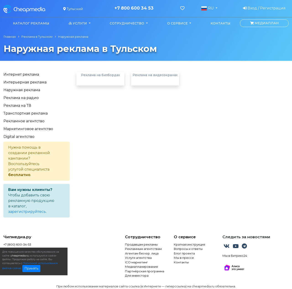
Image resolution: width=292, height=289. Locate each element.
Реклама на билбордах (100, 75)
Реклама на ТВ (17, 105)
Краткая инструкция (189, 244)
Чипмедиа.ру (17, 237)
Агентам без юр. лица (142, 253)
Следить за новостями (246, 237)
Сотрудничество (142, 237)
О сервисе (185, 237)
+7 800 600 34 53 (134, 8)
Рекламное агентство (23, 121)
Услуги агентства (138, 258)
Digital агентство (18, 136)
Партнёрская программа (144, 271)
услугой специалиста (29, 169)
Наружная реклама (21, 90)
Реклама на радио (21, 98)
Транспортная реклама (25, 113)
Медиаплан (264, 23)
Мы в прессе (184, 258)
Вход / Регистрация (264, 8)
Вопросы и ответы (188, 249)
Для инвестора (137, 275)
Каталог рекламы (31, 23)
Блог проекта (184, 253)
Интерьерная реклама (25, 82)
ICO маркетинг (136, 262)
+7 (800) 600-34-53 (17, 244)
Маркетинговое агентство (28, 129)
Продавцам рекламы (141, 244)
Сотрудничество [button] (127, 23)
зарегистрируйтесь (27, 211)
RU (208, 8)
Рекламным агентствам (143, 249)
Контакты (220, 23)
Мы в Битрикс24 (234, 255)
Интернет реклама (21, 74)
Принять (31, 268)
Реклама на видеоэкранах (155, 75)
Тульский (73, 9)
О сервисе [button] (178, 23)
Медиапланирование (141, 266)
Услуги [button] (78, 23)
